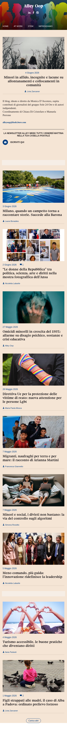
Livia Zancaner (32, 91)
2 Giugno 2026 (10, 265)
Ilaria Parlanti (9, 652)
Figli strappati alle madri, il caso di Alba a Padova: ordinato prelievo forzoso (33, 702)
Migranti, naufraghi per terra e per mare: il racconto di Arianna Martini (31, 458)
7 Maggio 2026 (10, 451)
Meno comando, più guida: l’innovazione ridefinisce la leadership (32, 575)
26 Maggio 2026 (10, 389)
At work (18, 26)
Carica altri (33, 720)
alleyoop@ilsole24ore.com (14, 122)
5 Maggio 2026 (10, 568)
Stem (30, 26)
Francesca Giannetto (13, 466)
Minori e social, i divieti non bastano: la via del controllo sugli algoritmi (33, 516)
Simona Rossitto (11, 525)
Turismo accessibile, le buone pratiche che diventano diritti (32, 644)
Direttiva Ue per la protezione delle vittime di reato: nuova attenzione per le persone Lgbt (32, 398)
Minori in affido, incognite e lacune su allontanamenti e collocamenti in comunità (33, 81)
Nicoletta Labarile (11, 283)
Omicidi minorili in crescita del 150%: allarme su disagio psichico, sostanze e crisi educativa (33, 335)
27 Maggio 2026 (10, 327)
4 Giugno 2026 (32, 73)
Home (5, 26)
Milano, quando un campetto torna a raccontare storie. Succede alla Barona (32, 213)
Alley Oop (33, 6)
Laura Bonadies (11, 221)
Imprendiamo (46, 26)
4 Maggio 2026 (10, 637)
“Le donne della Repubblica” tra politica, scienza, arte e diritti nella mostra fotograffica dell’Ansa (30, 273)
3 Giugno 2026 (10, 206)
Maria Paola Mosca (12, 408)
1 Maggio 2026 (10, 695)
